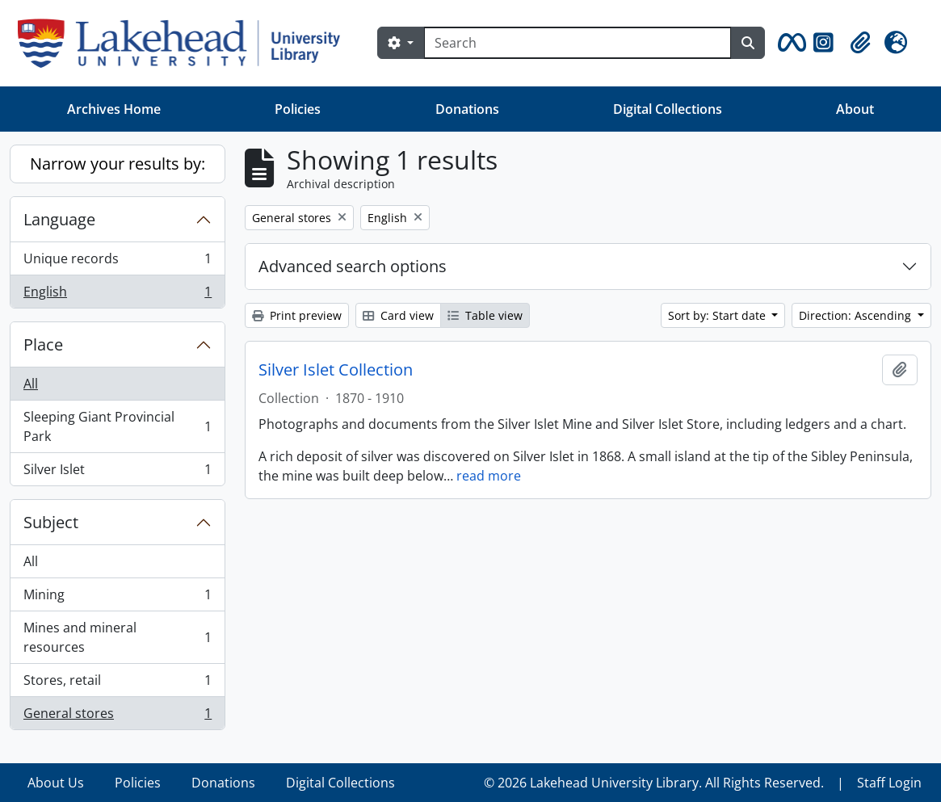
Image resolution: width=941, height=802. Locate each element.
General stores (117, 716)
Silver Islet (117, 472)
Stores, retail (117, 683)
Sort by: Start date (718, 315)
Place (43, 344)
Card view (398, 315)
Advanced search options (352, 266)
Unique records (117, 262)
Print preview (297, 315)
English (117, 295)
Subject (50, 522)
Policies (298, 109)
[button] (789, 43)
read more (488, 476)
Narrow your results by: (117, 163)
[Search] (577, 43)
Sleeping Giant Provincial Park (117, 426)
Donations (467, 109)
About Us (55, 783)
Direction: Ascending (856, 315)
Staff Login (889, 783)
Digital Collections (667, 109)
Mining (117, 598)
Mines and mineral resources (117, 637)
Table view (485, 315)
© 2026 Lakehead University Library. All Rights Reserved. (654, 783)
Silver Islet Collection (335, 370)
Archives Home (114, 109)
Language (59, 219)
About (855, 109)
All (30, 384)
